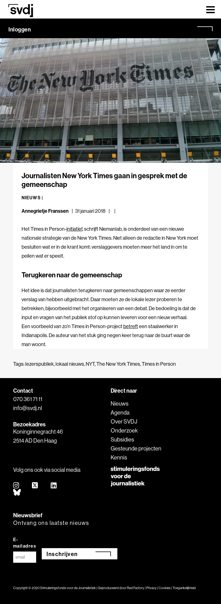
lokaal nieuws (69, 364)
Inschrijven (62, 553)
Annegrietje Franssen (45, 211)
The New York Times (118, 364)
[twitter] (35, 485)
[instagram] (16, 485)
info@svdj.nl (27, 407)
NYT (90, 364)
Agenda (120, 412)
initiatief (74, 229)
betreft (130, 326)
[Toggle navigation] (210, 9)
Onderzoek (124, 430)
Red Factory (135, 588)
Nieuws (120, 403)
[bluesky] (17, 492)
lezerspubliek (39, 364)
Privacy (151, 588)
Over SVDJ (124, 421)
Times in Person (159, 364)
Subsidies (122, 439)
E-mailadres (24, 543)
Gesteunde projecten (136, 448)
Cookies (165, 588)
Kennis (119, 457)
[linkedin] (54, 485)
